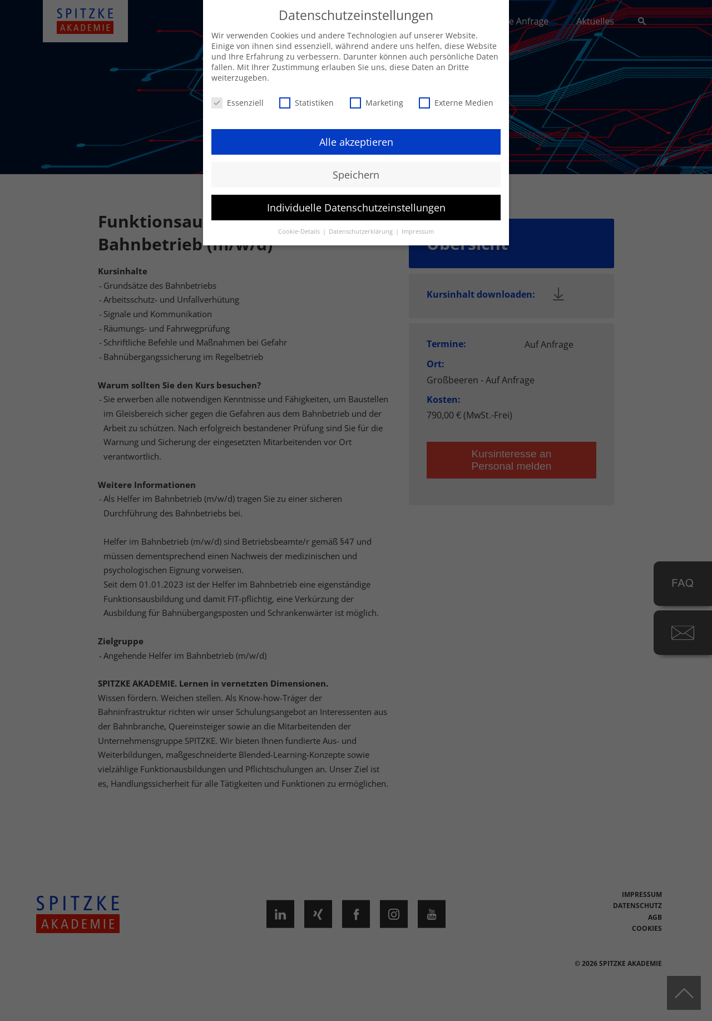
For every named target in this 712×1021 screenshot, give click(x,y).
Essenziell (237, 102)
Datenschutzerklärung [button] (361, 231)
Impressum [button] (418, 231)
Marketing (376, 102)
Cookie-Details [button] (300, 231)
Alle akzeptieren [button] (356, 141)
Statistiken (306, 102)
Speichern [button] (356, 174)
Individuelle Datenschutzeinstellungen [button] (356, 207)
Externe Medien (456, 102)
